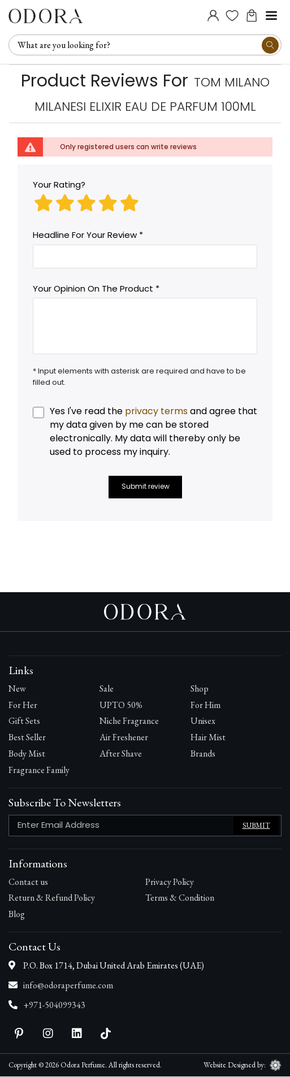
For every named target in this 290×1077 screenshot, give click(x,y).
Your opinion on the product (93, 289)
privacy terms (156, 411)
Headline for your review (85, 235)
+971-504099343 (54, 1005)
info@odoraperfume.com (68, 986)
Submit (256, 826)
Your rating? (59, 185)
